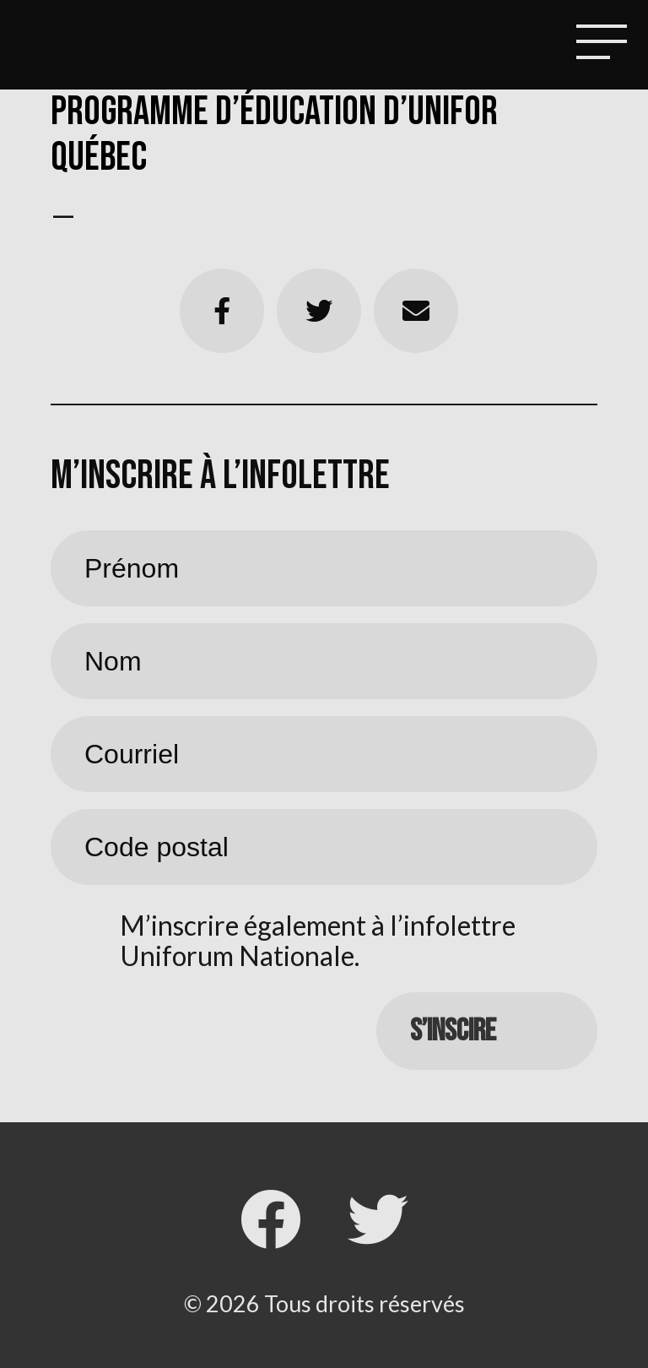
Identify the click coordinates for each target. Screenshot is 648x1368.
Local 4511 (70, 46)
